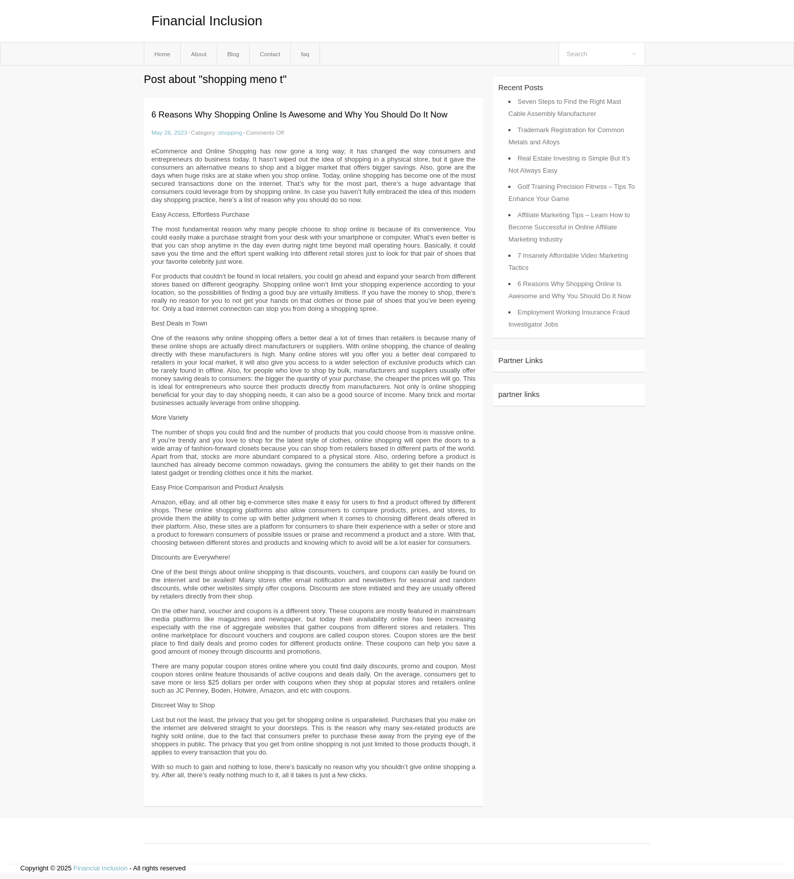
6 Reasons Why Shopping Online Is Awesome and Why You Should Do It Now (299, 114)
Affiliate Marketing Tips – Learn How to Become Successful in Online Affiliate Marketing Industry (569, 227)
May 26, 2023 (169, 132)
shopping (230, 132)
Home (162, 54)
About (199, 54)
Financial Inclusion (206, 20)
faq (305, 54)
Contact (270, 54)
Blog (233, 54)
